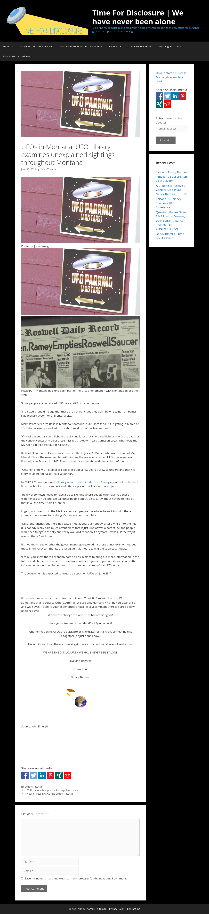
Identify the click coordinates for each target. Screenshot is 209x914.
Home (10, 46)
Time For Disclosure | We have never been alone (138, 17)
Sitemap (117, 46)
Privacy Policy (116, 908)
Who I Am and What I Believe (36, 46)
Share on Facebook (25, 775)
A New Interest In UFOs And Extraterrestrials (49, 793)
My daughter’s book (170, 46)
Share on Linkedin (42, 775)
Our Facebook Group (140, 46)
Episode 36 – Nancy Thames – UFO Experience (168, 203)
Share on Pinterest (50, 775)
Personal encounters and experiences (81, 46)
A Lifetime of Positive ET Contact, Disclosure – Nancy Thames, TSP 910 (171, 190)
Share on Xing (59, 775)
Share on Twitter (33, 775)
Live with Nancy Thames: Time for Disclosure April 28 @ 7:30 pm (172, 176)
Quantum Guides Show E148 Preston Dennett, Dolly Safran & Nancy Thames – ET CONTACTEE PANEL (171, 220)
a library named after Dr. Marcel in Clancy (82, 482)
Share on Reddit (67, 775)
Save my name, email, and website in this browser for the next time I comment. (76, 878)
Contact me (133, 908)
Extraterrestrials (33, 786)
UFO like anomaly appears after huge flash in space (53, 790)
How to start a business (16, 56)
